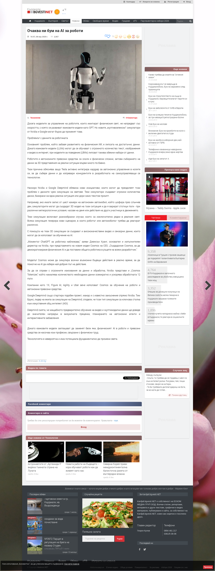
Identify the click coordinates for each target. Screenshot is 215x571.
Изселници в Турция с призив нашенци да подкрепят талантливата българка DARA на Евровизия (166, 258)
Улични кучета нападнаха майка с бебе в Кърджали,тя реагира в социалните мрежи (167, 317)
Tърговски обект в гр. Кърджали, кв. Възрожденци (56, 504)
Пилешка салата (91, 531)
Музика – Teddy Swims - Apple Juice (165, 208)
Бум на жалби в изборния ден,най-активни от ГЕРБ (165, 141)
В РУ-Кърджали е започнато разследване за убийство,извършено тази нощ (166, 277)
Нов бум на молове (157, 124)
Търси (119, 539)
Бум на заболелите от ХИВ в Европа (165, 108)
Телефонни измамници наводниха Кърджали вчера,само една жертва (165, 150)
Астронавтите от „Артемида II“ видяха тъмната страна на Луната (82, 467)
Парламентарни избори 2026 (155, 20)
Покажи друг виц (177, 395)
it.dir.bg (42, 360)
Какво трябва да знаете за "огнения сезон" (165, 76)
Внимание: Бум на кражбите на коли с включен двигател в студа (166, 132)
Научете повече (71, 563)
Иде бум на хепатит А (158, 158)
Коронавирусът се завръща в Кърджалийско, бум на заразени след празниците (166, 87)
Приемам (208, 567)
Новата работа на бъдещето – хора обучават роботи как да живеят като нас (120, 467)
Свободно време (101, 20)
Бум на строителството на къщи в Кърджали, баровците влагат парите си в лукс (167, 99)
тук (116, 420)
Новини (75, 20)
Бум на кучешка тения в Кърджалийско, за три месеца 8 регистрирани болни (167, 116)
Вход (84, 427)
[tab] (156, 218)
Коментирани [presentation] (178, 217)
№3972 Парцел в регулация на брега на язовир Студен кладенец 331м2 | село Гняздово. (56, 547)
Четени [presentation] (155, 217)
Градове (126, 20)
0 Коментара (131, 117)
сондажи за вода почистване (53, 522)
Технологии (35, 117)
